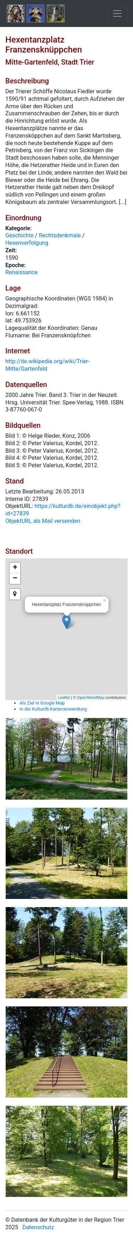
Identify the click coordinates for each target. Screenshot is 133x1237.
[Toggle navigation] (117, 13)
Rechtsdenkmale (60, 235)
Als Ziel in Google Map (42, 703)
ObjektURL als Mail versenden (42, 521)
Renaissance (21, 272)
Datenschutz (38, 1227)
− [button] (15, 578)
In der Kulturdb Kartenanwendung (53, 709)
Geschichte (19, 235)
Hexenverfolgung (26, 242)
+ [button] (15, 568)
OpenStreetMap (91, 697)
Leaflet (64, 697)
